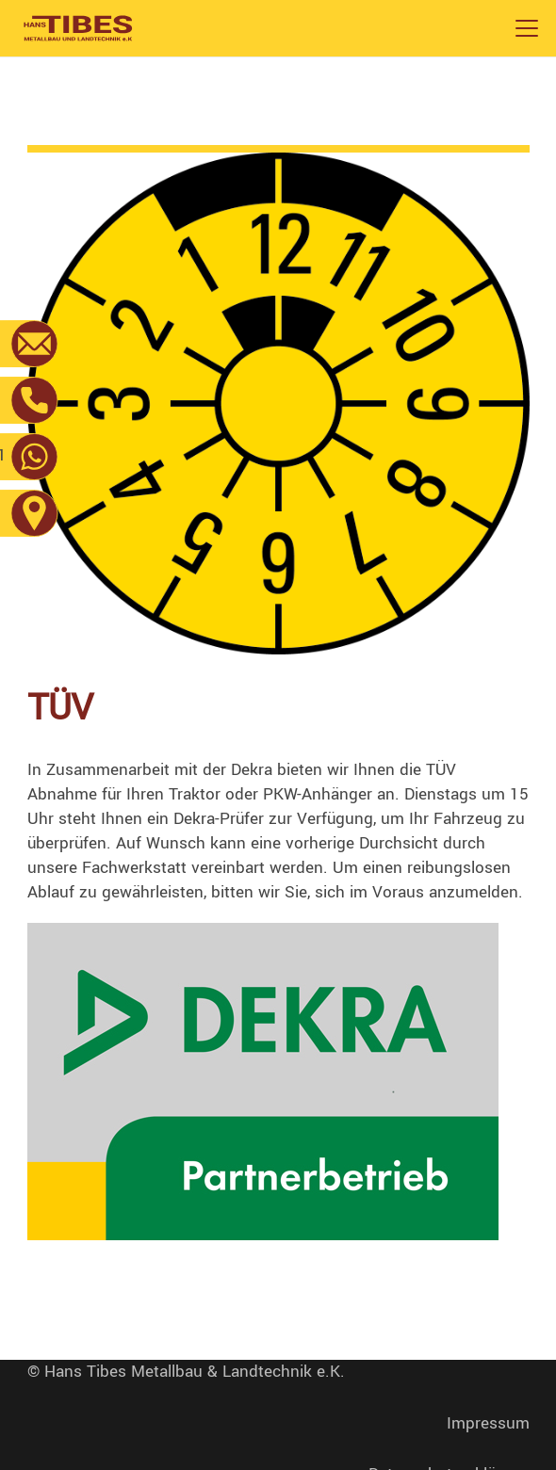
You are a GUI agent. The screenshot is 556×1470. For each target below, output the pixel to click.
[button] (526, 28)
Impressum (488, 1423)
